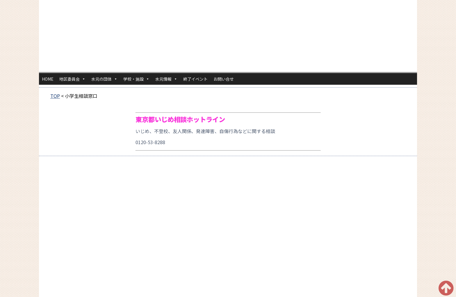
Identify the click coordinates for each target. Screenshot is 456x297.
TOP (55, 95)
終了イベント (195, 79)
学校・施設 (136, 79)
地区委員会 (72, 79)
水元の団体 (104, 79)
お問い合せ (223, 79)
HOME (48, 79)
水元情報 (166, 79)
